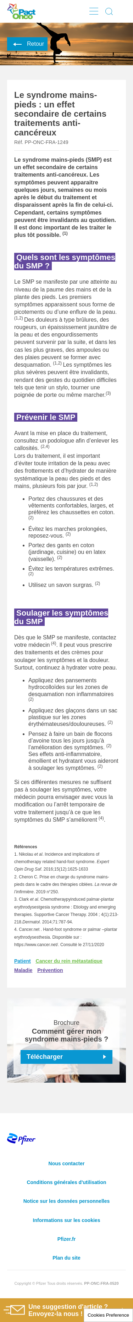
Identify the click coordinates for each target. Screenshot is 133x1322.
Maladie (23, 970)
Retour (27, 44)
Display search (109, 11)
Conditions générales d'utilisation (66, 1182)
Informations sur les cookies (66, 1220)
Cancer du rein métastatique (69, 961)
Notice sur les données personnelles (66, 1201)
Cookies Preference (108, 1315)
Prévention (50, 970)
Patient (22, 961)
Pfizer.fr (66, 1239)
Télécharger (45, 1056)
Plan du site (66, 1258)
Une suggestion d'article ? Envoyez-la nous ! (56, 1310)
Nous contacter (67, 1163)
